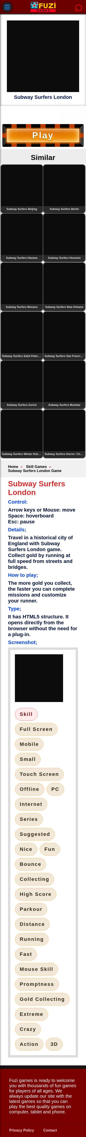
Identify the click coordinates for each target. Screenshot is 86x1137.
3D (54, 1044)
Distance (32, 924)
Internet (31, 804)
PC (55, 789)
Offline (29, 789)
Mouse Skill (36, 969)
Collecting (34, 879)
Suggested (35, 834)
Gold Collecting (42, 999)
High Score (36, 894)
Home (13, 467)
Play (43, 135)
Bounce (30, 864)
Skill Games (36, 467)
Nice (26, 849)
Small (28, 759)
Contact (50, 1130)
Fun (49, 849)
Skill (26, 714)
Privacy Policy (21, 1130)
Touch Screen (39, 774)
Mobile (29, 744)
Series (29, 819)
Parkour (31, 909)
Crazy (28, 1029)
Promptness (37, 984)
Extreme (31, 1014)
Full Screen (36, 729)
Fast (26, 954)
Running (32, 939)
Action (29, 1044)
